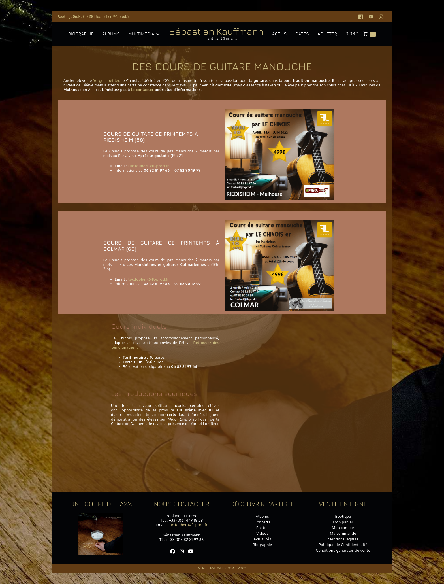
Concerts (262, 522)
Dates (302, 33)
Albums (111, 33)
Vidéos (262, 533)
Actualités (262, 539)
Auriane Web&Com (218, 568)
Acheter (327, 33)
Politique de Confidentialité (343, 544)
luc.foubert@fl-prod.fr (112, 16)
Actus (279, 33)
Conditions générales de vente (343, 550)
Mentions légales (343, 539)
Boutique (343, 516)
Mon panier (343, 522)
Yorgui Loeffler (106, 80)
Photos (262, 527)
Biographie (81, 33)
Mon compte (343, 527)
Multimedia (144, 33)
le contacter (142, 89)
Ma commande (343, 533)
